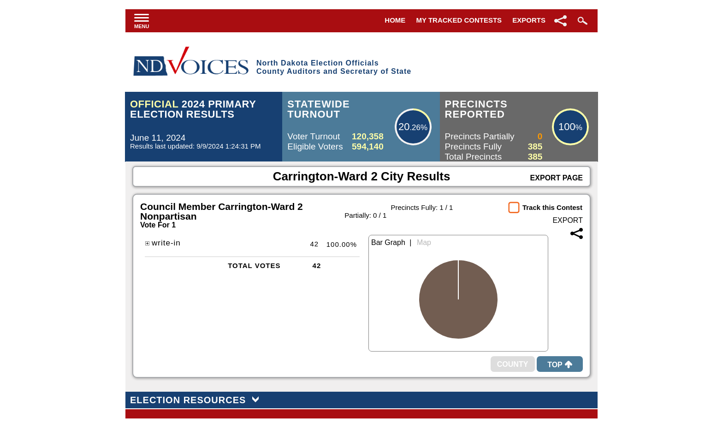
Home (395, 20)
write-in (163, 243)
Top (559, 365)
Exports (528, 20)
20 (403, 126)
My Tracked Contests (459, 20)
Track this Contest (552, 207)
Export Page (556, 178)
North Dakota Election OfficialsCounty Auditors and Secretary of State (333, 67)
